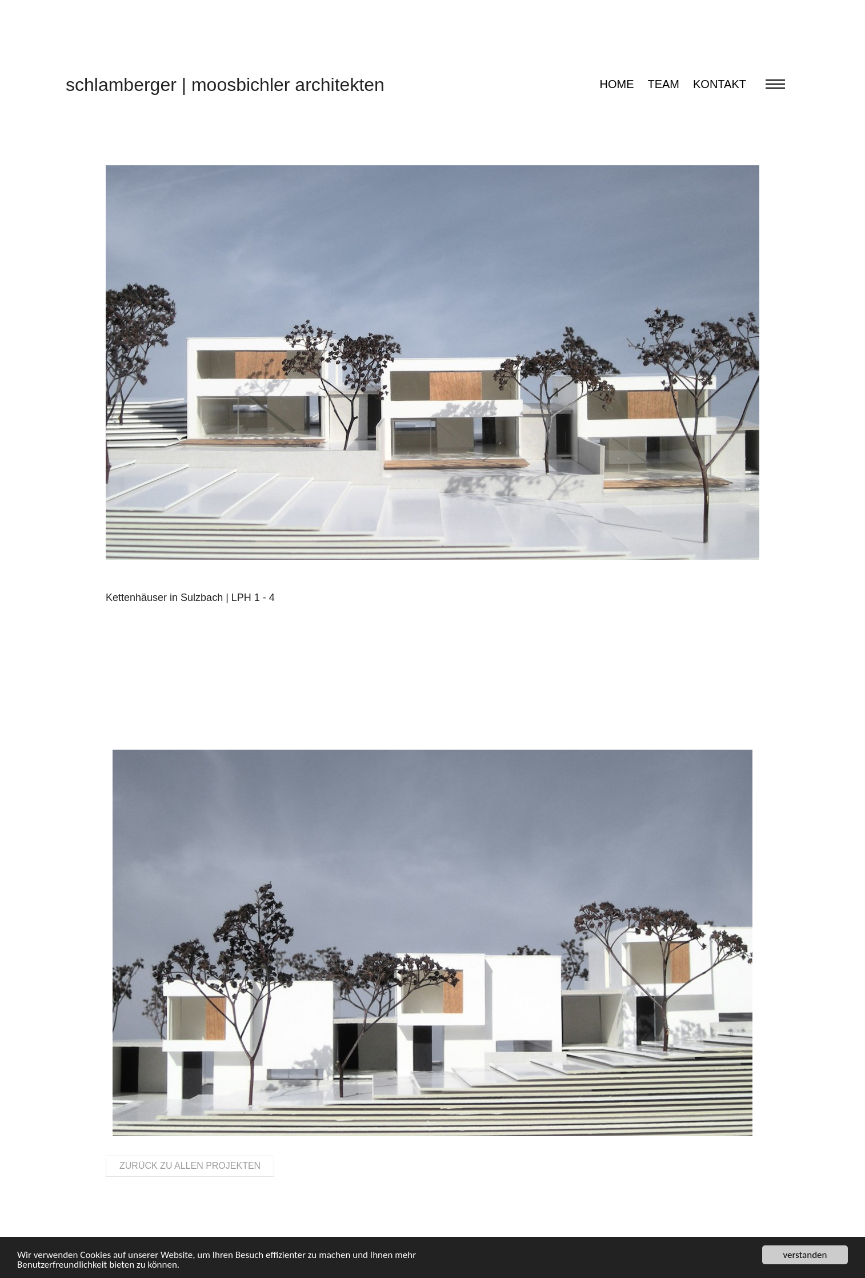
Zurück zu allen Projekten (190, 1165)
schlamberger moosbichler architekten (225, 84)
